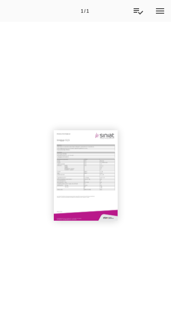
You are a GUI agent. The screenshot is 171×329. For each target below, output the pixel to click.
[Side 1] (85, 11)
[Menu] (160, 11)
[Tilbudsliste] (138, 11)
